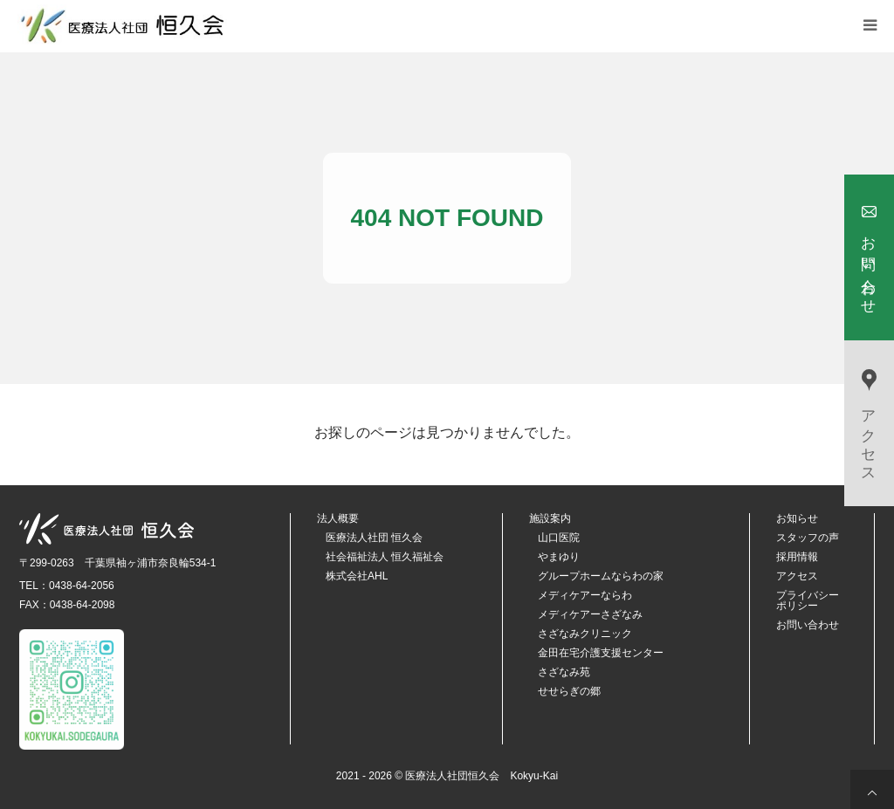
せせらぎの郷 (569, 691)
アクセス (797, 576)
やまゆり (559, 557)
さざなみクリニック (585, 633)
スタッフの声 (807, 537)
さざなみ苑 (564, 672)
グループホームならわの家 (601, 576)
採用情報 (797, 557)
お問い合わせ (807, 625)
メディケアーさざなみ (590, 614)
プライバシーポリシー (807, 600)
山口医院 (559, 537)
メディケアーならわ (585, 595)
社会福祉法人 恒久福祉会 (385, 557)
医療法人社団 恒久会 (374, 537)
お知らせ (797, 518)
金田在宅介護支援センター (601, 653)
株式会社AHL (357, 576)
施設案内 (550, 518)
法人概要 (338, 518)
